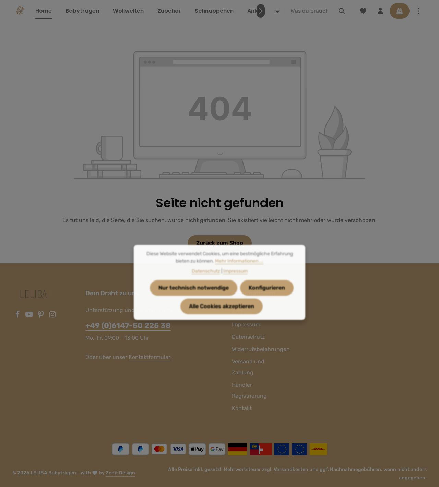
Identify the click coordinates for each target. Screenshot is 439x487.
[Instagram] (52, 316)
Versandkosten (291, 469)
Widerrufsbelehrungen (261, 349)
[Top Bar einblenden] (419, 11)
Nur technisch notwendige (193, 297)
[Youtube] (29, 316)
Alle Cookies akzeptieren (221, 315)
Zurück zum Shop (219, 243)
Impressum (235, 280)
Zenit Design (120, 473)
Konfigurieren (267, 297)
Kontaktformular (149, 357)
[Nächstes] (261, 11)
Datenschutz (248, 337)
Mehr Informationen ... (239, 270)
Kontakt (242, 408)
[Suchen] (341, 11)
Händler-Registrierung (249, 390)
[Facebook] (18, 316)
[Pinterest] (41, 316)
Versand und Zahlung (248, 367)
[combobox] (309, 11)
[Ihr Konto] (380, 11)
